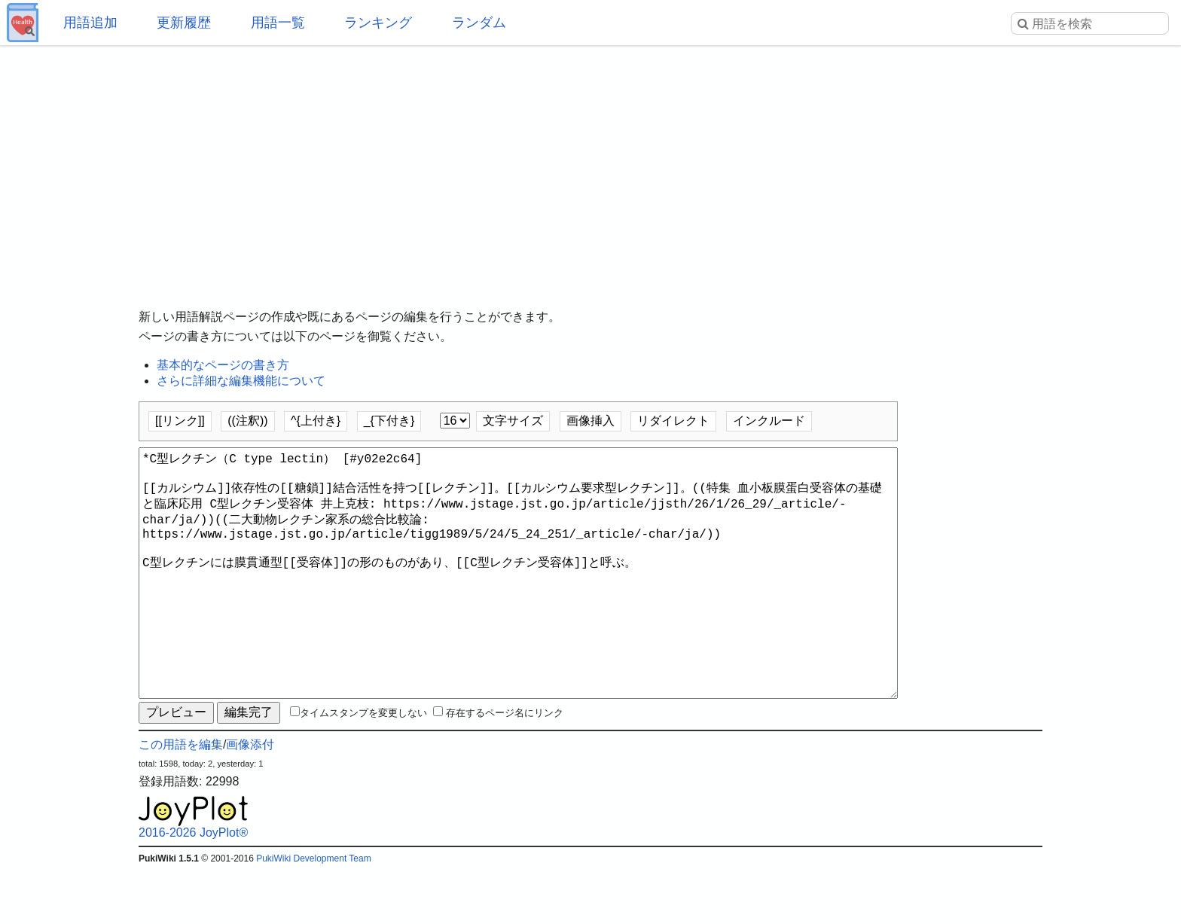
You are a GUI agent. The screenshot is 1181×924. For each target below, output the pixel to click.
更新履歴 (184, 22)
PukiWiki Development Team (313, 912)
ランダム (479, 22)
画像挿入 (590, 420)
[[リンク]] (180, 420)
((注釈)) (247, 420)
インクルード (769, 420)
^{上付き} (315, 420)
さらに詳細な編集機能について (241, 380)
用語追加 (90, 22)
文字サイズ (513, 420)
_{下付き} (389, 420)
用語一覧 (278, 22)
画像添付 (250, 798)
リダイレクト (673, 420)
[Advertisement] (590, 165)
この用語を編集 (181, 798)
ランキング (378, 22)
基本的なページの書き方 (223, 364)
